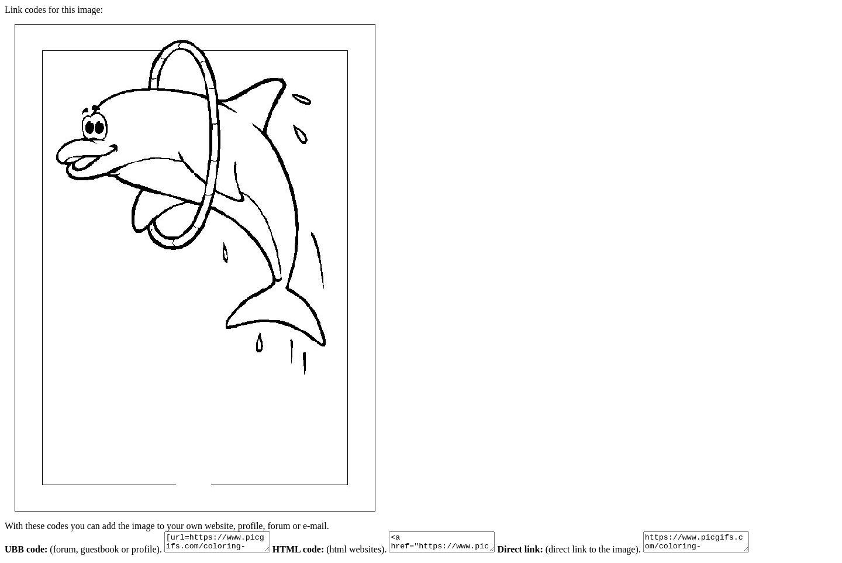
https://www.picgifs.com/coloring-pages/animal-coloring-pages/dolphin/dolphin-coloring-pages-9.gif (725, 543)
